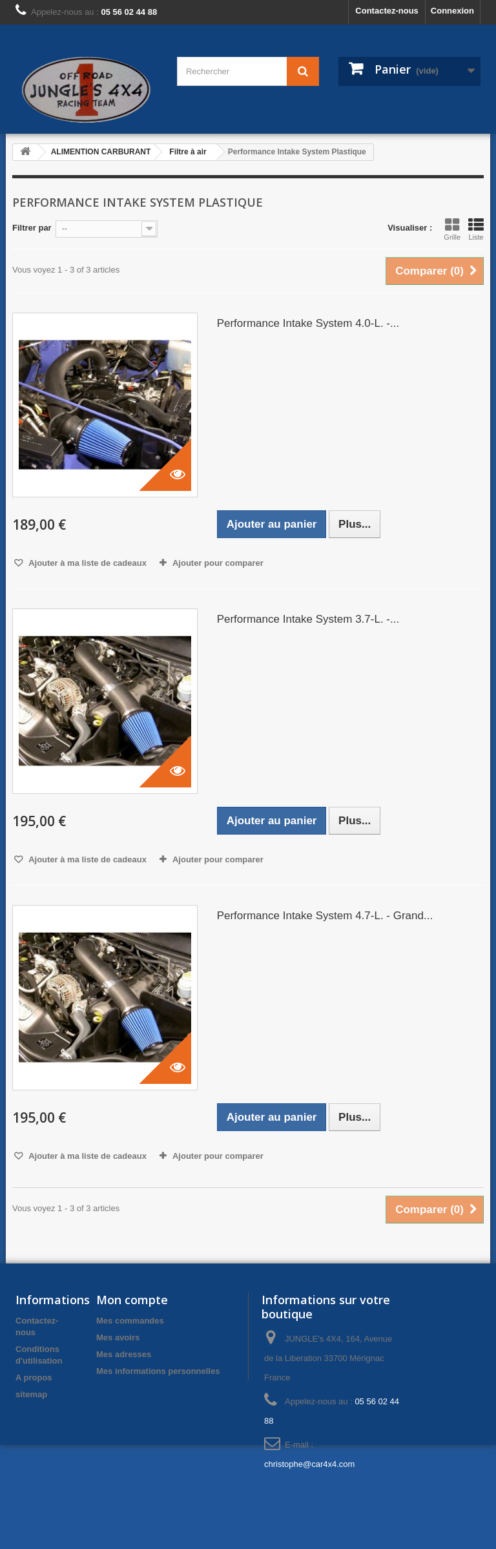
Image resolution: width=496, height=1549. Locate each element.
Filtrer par (32, 228)
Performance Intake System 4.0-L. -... (308, 323)
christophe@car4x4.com (309, 1464)
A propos (34, 1377)
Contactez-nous (386, 11)
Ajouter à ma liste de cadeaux (86, 563)
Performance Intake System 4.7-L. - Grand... (325, 916)
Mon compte (132, 1299)
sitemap (31, 1394)
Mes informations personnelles (158, 1371)
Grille (452, 229)
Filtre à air (187, 151)
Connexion (452, 11)
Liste (476, 229)
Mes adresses (123, 1354)
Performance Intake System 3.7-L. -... (308, 619)
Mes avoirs (118, 1337)
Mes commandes (130, 1320)
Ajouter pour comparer (218, 563)
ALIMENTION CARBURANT (101, 151)
